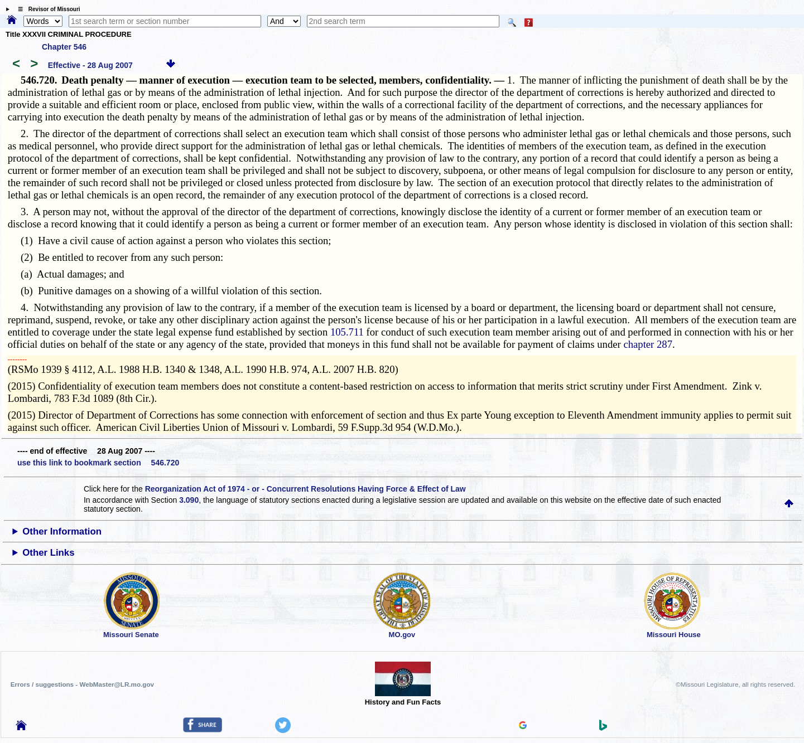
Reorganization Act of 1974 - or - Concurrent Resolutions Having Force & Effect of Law (305, 488)
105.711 (347, 332)
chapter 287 (647, 344)
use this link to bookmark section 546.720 (98, 462)
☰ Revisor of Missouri (46, 9)
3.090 (189, 500)
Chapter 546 (64, 46)
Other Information (62, 531)
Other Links (48, 552)
